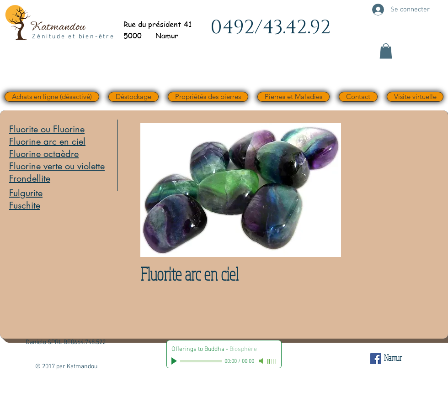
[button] (385, 50)
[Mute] (262, 361)
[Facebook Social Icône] (375, 358)
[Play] (175, 361)
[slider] (272, 361)
